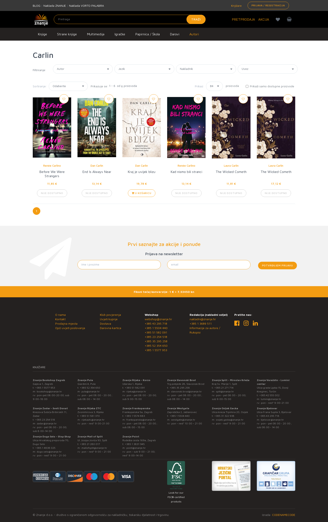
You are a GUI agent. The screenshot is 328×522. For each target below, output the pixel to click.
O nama (60, 314)
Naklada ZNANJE (54, 5)
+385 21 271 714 (224, 387)
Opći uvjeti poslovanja (70, 328)
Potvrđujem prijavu (277, 265)
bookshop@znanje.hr (49, 391)
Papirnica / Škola (147, 34)
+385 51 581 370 (90, 415)
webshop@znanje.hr (158, 319)
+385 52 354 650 (156, 345)
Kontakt (60, 319)
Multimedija (95, 34)
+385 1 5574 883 (135, 415)
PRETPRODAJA (243, 19)
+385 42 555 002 (269, 395)
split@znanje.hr (225, 391)
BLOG (36, 5)
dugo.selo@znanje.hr (49, 451)
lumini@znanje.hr (271, 399)
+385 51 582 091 (156, 332)
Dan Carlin (97, 165)
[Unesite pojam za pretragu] (130, 19)
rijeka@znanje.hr (136, 391)
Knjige (42, 34)
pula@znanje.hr (90, 391)
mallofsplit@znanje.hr (94, 447)
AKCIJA (263, 19)
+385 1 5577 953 (156, 350)
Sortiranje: (40, 86)
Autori (194, 34)
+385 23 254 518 (156, 337)
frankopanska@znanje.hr (141, 419)
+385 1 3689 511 (201, 323)
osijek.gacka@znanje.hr (230, 419)
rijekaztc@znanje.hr (93, 419)
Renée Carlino (52, 165)
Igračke (119, 34)
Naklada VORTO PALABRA (86, 5)
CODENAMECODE (283, 515)
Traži (196, 19)
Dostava (105, 323)
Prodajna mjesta (66, 323)
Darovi (174, 34)
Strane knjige (67, 34)
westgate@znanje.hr (183, 419)
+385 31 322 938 (224, 415)
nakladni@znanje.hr (203, 319)
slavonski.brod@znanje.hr (186, 391)
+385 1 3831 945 (135, 444)
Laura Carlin (231, 165)
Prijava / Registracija (268, 5)
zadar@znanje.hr (47, 423)
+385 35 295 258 (156, 341)
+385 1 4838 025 (45, 447)
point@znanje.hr (136, 447)
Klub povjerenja (110, 314)
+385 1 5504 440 (156, 328)
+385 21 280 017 (90, 444)
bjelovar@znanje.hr (272, 419)
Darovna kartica (110, 328)
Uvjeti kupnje (109, 319)
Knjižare (236, 5)
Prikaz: (199, 86)
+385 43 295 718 (156, 323)
